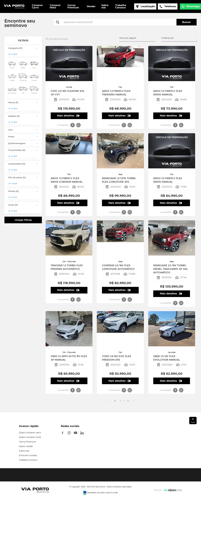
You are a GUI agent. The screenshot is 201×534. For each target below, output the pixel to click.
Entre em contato (28, 455)
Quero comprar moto (30, 437)
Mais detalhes (68, 115)
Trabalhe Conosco (28, 460)
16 (128, 401)
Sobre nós (24, 451)
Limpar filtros (23, 220)
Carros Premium (27, 441)
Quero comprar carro (30, 432)
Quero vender (26, 446)
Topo (193, 420)
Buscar (186, 22)
